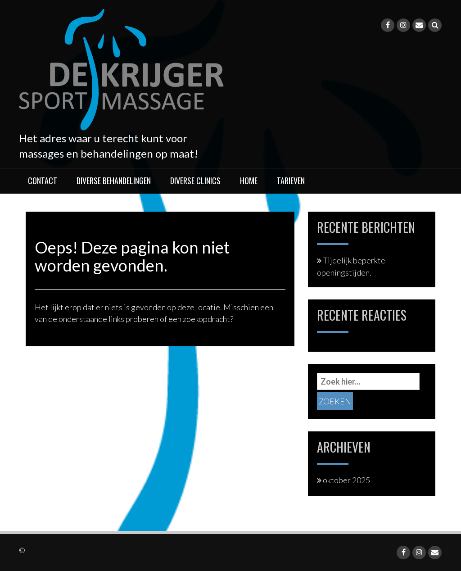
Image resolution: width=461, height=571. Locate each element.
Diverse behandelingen (114, 180)
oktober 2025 (346, 480)
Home (249, 180)
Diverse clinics (195, 180)
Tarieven (291, 180)
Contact (42, 180)
